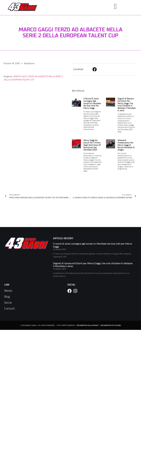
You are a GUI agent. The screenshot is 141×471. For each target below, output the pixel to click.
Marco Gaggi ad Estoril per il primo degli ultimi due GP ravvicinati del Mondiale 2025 (92, 145)
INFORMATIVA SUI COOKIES (111, 325)
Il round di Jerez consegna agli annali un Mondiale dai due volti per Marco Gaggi (92, 103)
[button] (94, 69)
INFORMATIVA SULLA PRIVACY (88, 325)
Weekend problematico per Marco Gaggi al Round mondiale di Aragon (126, 145)
